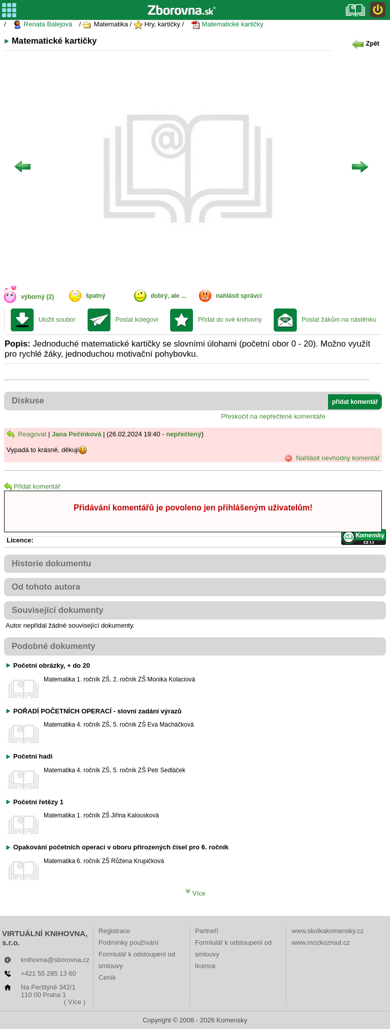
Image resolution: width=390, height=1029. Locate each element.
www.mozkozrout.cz (320, 942)
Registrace (114, 931)
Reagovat (26, 434)
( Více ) (74, 1002)
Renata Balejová (42, 24)
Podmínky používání (128, 942)
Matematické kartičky (227, 24)
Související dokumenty (58, 610)
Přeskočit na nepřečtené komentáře (273, 416)
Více (195, 893)
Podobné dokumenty (53, 646)
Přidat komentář (32, 486)
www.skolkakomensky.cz (327, 931)
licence (205, 966)
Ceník (107, 977)
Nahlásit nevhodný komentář (331, 458)
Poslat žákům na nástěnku (339, 319)
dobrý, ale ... (168, 295)
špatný (96, 295)
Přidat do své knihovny (230, 319)
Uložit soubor (57, 319)
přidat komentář (355, 401)
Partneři (206, 931)
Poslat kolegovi (136, 319)
